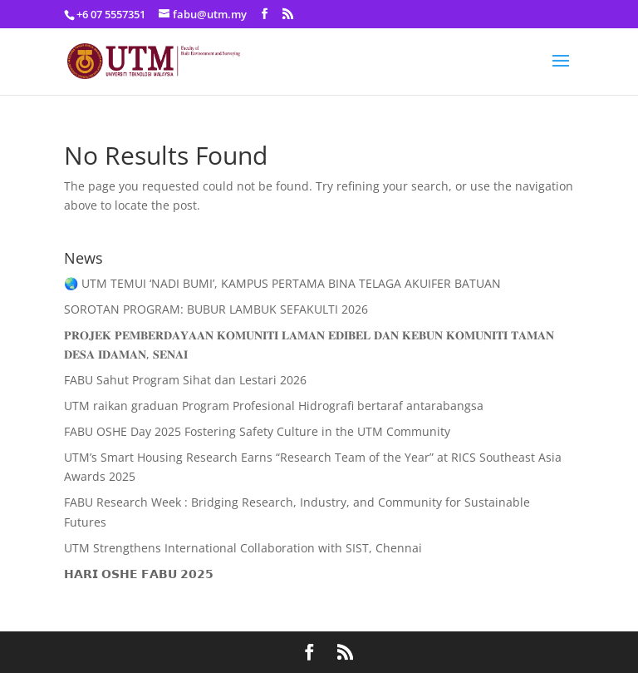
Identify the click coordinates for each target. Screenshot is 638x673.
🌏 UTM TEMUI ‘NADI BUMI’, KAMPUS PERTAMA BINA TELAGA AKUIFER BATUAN (282, 283)
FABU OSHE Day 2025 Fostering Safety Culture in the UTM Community (257, 431)
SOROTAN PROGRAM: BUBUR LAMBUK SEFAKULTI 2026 (216, 309)
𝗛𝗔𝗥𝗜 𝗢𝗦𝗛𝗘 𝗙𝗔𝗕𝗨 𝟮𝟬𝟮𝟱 (138, 573)
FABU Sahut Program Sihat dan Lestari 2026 (185, 380)
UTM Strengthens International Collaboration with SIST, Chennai (243, 548)
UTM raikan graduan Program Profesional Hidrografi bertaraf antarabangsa (273, 405)
